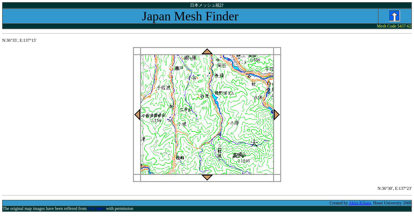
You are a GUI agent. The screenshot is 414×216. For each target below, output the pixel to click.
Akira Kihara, (360, 203)
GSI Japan (97, 208)
